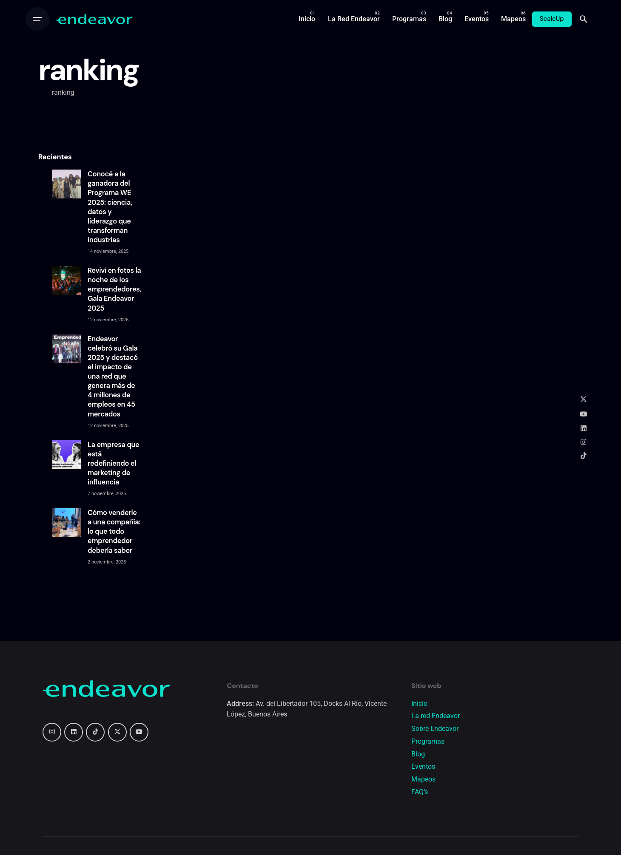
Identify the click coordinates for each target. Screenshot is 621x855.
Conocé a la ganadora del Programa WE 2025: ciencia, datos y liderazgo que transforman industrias (110, 207)
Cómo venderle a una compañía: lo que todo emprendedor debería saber (114, 531)
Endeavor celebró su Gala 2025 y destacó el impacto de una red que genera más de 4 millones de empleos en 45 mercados (113, 376)
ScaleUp (552, 18)
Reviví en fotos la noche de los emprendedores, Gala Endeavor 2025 (114, 289)
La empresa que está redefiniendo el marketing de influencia (113, 463)
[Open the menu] (37, 19)
